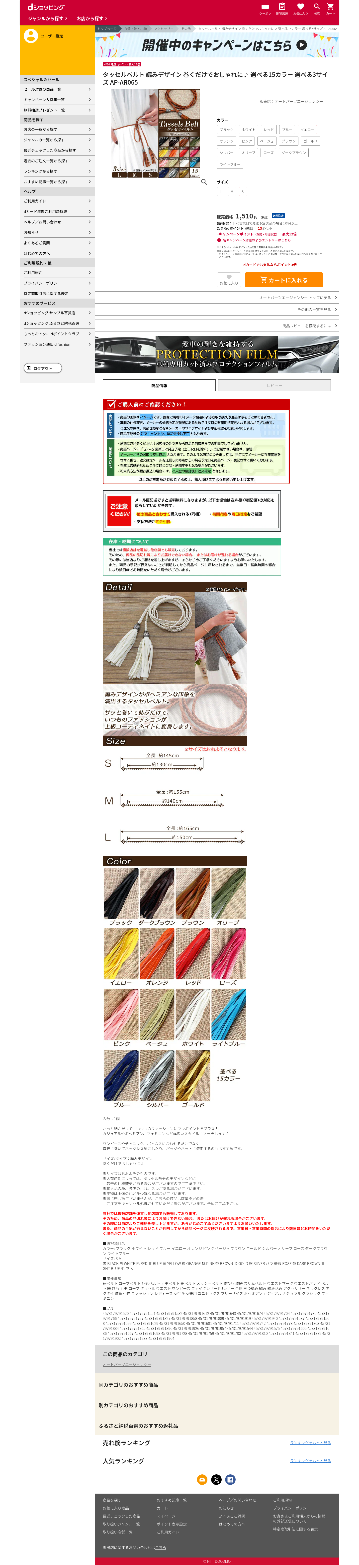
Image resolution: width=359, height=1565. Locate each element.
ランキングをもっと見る (310, 1442)
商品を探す (112, 1500)
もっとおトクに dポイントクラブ (51, 333)
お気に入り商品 (116, 1508)
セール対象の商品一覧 (42, 89)
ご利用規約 (33, 272)
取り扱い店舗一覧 (118, 1532)
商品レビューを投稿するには (306, 326)
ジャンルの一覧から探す (44, 139)
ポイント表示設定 (172, 1524)
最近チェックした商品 (121, 1516)
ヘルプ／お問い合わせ (42, 221)
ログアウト (43, 368)
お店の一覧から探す (40, 129)
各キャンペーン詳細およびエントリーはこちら (257, 240)
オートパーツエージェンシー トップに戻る (295, 297)
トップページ (107, 28)
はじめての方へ (37, 253)
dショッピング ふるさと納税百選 (51, 323)
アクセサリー (164, 28)
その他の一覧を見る (314, 309)
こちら (160, 1547)
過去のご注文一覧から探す (46, 160)
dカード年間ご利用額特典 (45, 211)
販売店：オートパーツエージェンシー (291, 101)
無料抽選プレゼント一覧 (44, 110)
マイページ (166, 1516)
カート (162, 1508)
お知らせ (31, 232)
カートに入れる (284, 279)
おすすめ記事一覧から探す (46, 181)
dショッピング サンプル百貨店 (49, 312)
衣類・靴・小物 (135, 28)
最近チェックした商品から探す (50, 150)
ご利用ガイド (35, 200)
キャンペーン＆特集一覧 (44, 99)
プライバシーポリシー (42, 283)
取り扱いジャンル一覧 (121, 1524)
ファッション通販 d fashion (47, 344)
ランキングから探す (40, 171)
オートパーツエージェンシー (127, 1364)
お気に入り (229, 283)
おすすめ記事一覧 (172, 1500)
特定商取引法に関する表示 (46, 293)
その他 (186, 28)
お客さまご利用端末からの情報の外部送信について (299, 1518)
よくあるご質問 (37, 242)
